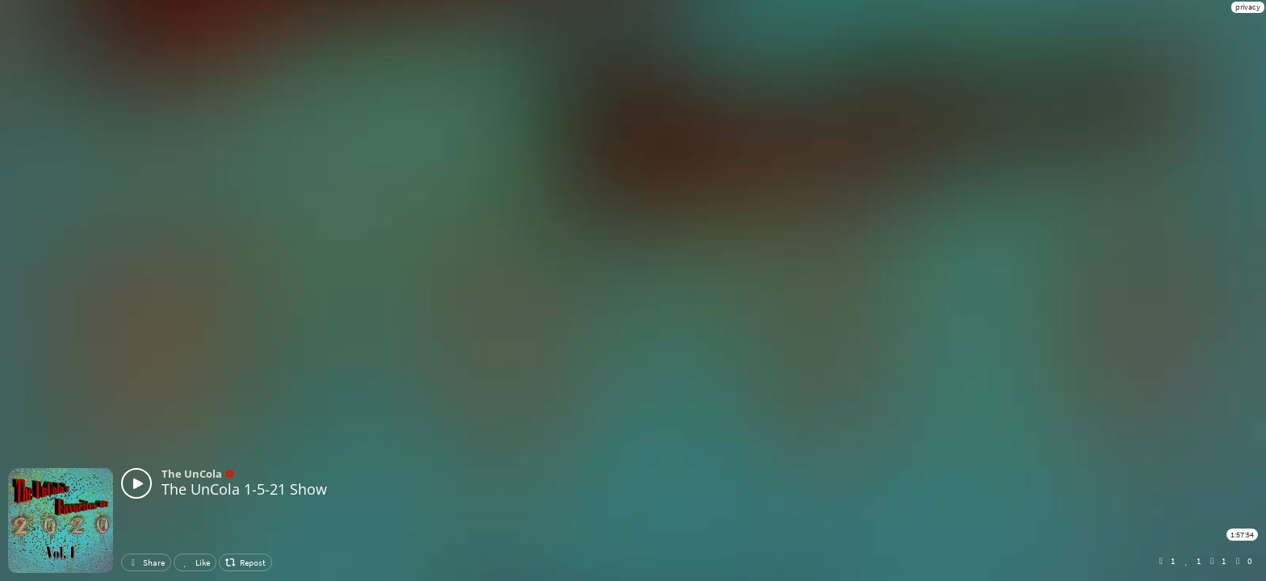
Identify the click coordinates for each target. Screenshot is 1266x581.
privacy (1247, 7)
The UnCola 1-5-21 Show (244, 489)
